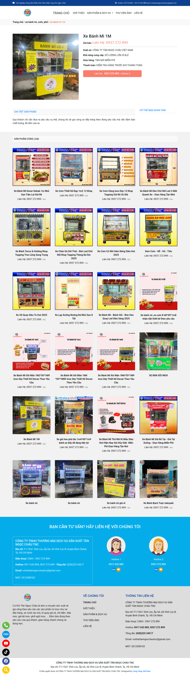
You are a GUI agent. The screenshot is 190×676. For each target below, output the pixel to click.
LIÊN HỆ (138, 13)
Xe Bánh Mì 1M (31, 439)
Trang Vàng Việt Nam (141, 671)
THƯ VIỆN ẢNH (123, 13)
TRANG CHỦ (61, 13)
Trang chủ (18, 22)
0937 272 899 (111, 73)
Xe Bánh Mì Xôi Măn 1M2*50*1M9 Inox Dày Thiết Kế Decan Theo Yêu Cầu (31, 379)
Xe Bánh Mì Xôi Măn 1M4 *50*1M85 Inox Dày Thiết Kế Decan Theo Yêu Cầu (73, 379)
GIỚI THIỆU (79, 13)
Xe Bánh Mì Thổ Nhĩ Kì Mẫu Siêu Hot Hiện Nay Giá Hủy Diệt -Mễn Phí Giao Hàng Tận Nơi (116, 443)
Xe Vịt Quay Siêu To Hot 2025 (31, 315)
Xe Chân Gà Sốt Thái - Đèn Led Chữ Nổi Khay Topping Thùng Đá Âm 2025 (74, 255)
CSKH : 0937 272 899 (38, 558)
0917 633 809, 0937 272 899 (39, 564)
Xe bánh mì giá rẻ (116, 503)
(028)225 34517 (75, 564)
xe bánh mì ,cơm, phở (36, 22)
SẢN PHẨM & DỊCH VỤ (99, 13)
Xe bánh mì (31, 503)
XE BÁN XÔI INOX (158, 375)
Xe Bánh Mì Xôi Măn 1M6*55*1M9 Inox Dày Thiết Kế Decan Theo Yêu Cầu (116, 379)
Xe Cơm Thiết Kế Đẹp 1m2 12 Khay (73, 191)
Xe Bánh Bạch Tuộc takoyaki (158, 503)
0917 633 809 (116, 564)
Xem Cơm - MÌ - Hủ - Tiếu (158, 251)
